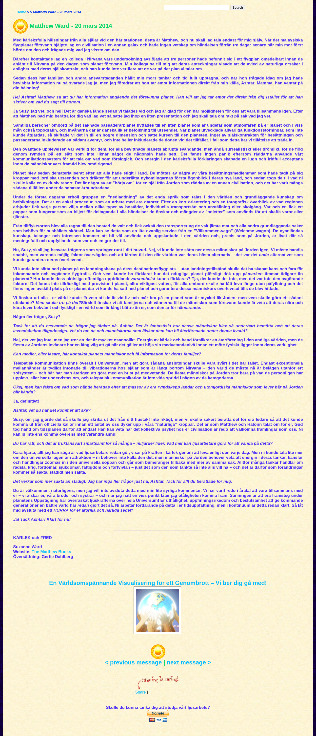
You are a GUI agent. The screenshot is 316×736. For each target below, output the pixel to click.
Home (21, 12)
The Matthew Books (51, 551)
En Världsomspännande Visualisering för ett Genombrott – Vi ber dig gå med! (158, 583)
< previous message (133, 662)
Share (140, 692)
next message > (189, 662)
